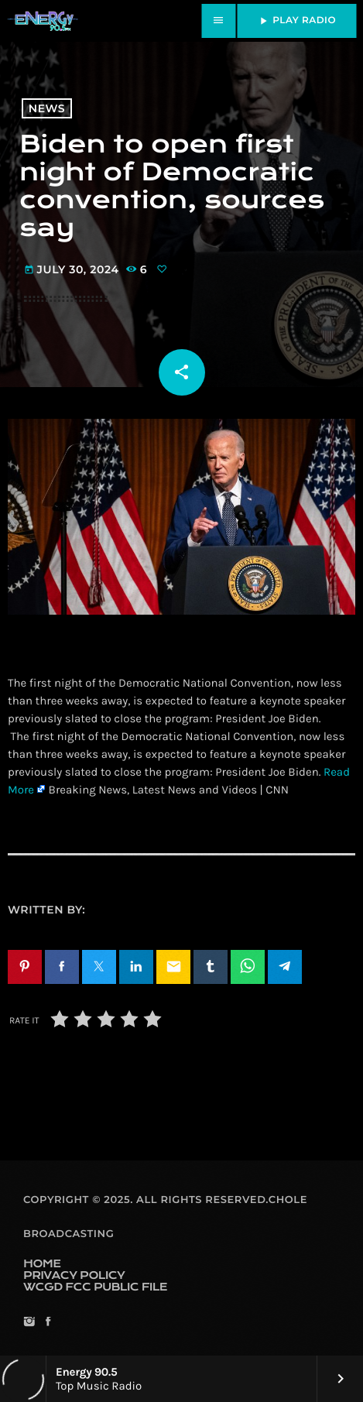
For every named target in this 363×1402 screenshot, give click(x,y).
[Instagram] (29, 1322)
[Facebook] (47, 1322)
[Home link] (42, 21)
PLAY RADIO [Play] (296, 21)
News (47, 108)
